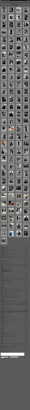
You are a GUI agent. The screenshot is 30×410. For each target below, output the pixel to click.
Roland (1, 261)
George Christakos (3, 300)
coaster (1, 285)
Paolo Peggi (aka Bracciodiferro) (4, 247)
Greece (28, 2)
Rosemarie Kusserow (3, 249)
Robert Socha (2, 295)
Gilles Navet (2, 346)
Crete (10, 2)
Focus (1, 264)
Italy (29, 2)
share (3, 245)
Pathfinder (2, 267)
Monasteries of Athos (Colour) (16, 2)
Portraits (6, 2)
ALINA (1, 325)
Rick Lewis (2, 328)
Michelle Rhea (2, 308)
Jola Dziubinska (2, 313)
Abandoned (12, 2)
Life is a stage (4, 2)
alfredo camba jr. (3, 254)
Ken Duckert (2, 252)
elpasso (2, 282)
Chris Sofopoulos (3, 316)
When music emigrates (25, 2)
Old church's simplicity (21, 2)
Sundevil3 (2, 322)
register (4, 356)
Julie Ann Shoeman (3, 310)
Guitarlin (2, 341)
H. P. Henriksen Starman (3, 257)
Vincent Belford (2, 337)
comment (1, 245)
